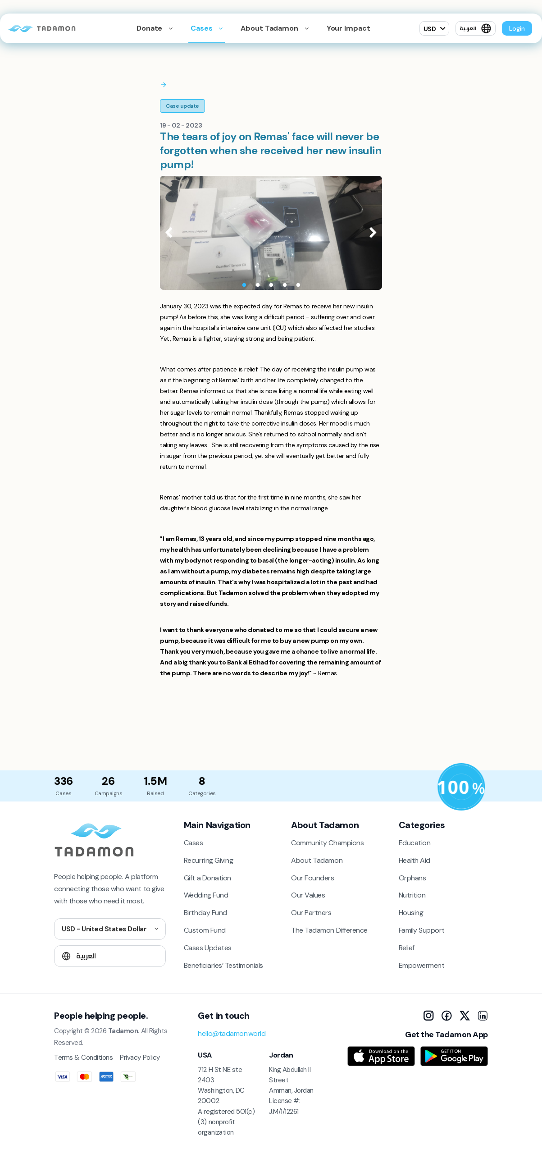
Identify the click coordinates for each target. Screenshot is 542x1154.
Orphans (412, 878)
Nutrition (412, 895)
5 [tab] (298, 285)
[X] (464, 1015)
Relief (406, 948)
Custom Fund (205, 930)
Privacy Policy (139, 1057)
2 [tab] (257, 285)
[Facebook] (446, 1015)
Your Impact (348, 28)
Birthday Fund (205, 912)
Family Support (422, 930)
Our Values (308, 895)
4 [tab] (284, 285)
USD (430, 29)
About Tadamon (316, 860)
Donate (150, 28)
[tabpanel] (271, 233)
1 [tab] (244, 285)
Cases (202, 28)
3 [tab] (271, 285)
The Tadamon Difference (329, 930)
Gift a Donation (207, 878)
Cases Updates (208, 948)
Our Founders (312, 878)
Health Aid (414, 860)
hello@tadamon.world (231, 1033)
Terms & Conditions (83, 1057)
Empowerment (422, 965)
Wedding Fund (206, 895)
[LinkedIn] (482, 1015)
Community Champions (327, 842)
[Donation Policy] (461, 787)
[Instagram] (428, 1015)
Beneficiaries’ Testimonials (223, 965)
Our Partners (311, 912)
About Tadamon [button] (270, 28)
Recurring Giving (208, 860)
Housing (411, 912)
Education (415, 842)
